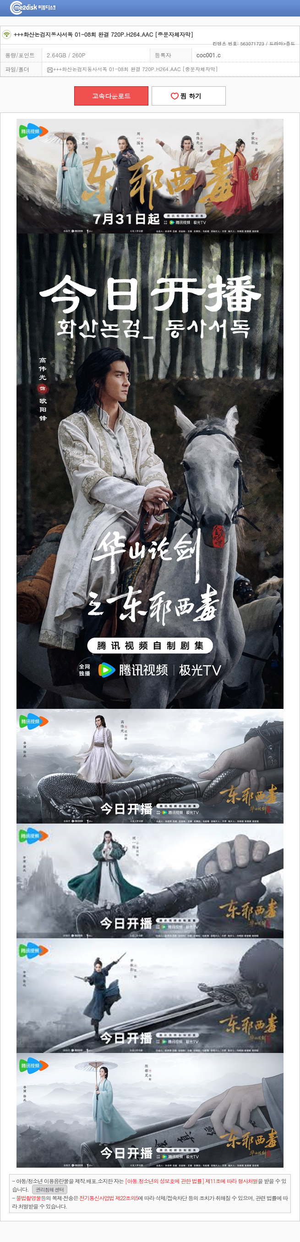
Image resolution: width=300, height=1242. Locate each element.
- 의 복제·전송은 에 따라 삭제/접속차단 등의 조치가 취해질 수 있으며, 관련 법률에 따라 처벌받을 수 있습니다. (150, 1202)
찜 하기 (189, 95)
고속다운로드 (111, 95)
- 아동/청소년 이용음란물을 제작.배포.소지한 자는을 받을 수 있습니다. (149, 1185)
